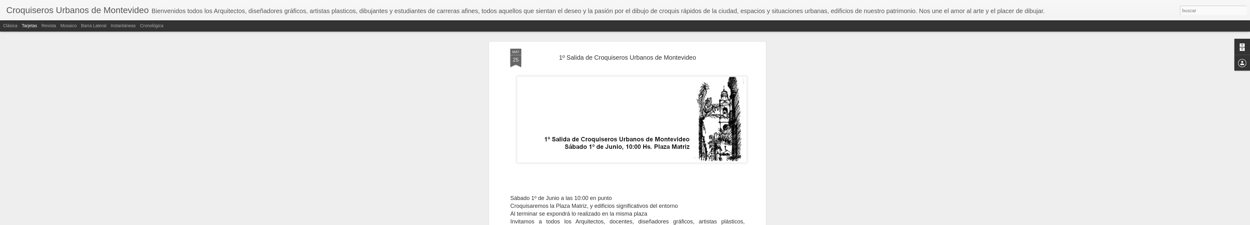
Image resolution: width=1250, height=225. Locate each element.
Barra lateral (93, 25)
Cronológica (151, 25)
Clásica (10, 25)
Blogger (647, 221)
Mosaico (68, 25)
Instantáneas (123, 25)
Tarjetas (29, 25)
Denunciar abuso (668, 221)
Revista (49, 25)
